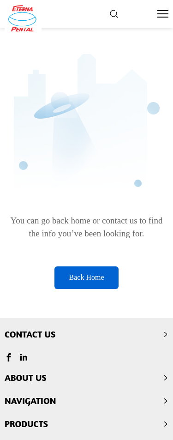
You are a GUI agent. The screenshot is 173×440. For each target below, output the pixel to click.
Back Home (86, 277)
